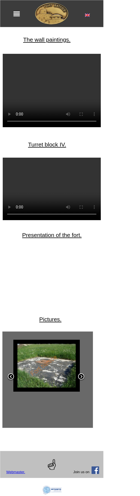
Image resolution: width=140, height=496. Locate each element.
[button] (11, 380)
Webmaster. (15, 472)
